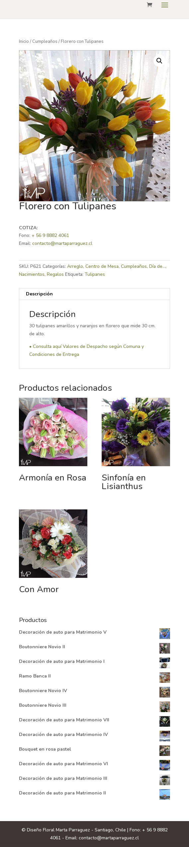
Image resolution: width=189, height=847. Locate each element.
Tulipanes (95, 274)
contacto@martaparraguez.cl (62, 243)
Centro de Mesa (102, 266)
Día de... (157, 266)
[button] (159, 61)
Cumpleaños (44, 42)
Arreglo (75, 266)
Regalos (55, 274)
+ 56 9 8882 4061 (50, 235)
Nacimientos (32, 274)
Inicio (24, 42)
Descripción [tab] (39, 294)
